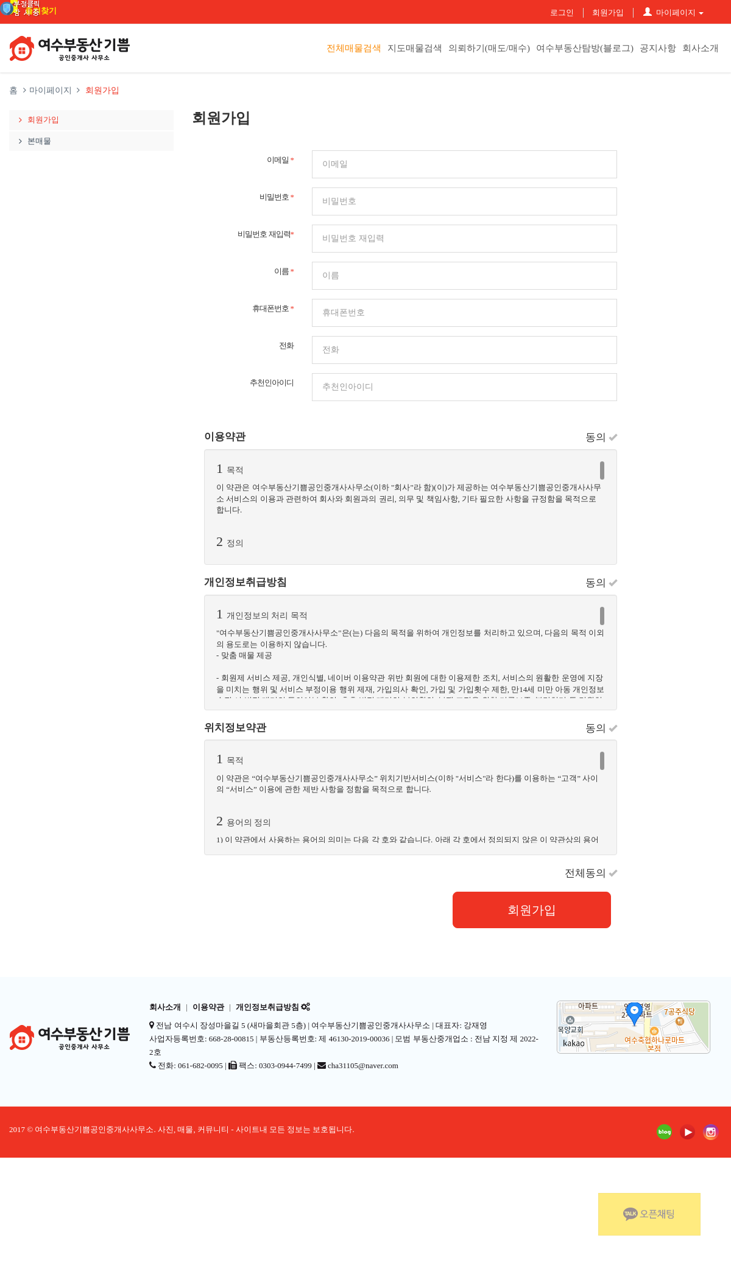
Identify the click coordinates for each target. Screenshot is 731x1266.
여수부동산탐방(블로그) (585, 48)
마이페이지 (673, 12)
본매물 (33, 140)
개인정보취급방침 (267, 1007)
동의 (601, 437)
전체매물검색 (354, 48)
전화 (286, 345)
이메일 (280, 159)
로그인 (562, 12)
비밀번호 (277, 196)
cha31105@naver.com (363, 1065)
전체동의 (591, 873)
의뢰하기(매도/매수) (489, 48)
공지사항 (658, 48)
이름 (284, 271)
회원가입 (608, 12)
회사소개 (700, 48)
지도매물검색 (414, 48)
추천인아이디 (272, 382)
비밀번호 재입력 (266, 234)
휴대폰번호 (273, 308)
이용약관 (208, 1007)
